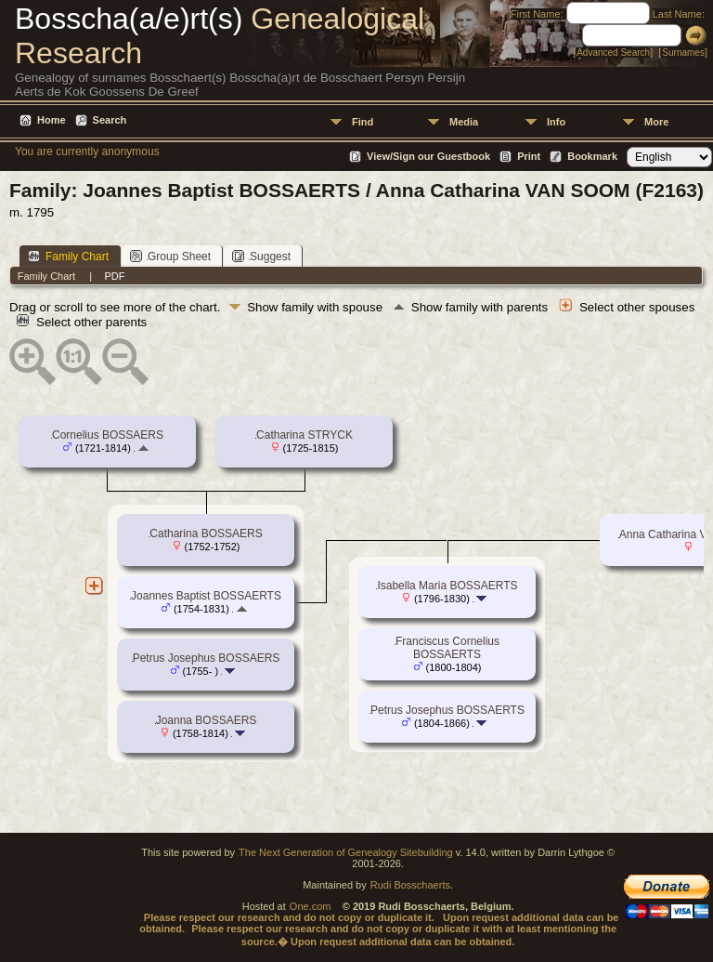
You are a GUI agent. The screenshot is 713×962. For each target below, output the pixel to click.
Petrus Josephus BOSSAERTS (447, 710)
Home (51, 119)
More (656, 121)
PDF (114, 276)
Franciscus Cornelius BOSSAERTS (447, 648)
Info (556, 121)
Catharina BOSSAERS (205, 533)
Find (362, 121)
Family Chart (68, 256)
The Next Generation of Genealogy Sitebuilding (346, 852)
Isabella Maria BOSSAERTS (447, 585)
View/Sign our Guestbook (428, 156)
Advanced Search (613, 52)
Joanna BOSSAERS (206, 720)
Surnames (683, 52)
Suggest (261, 256)
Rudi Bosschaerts (410, 884)
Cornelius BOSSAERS (107, 434)
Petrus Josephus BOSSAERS (206, 658)
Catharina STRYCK (304, 434)
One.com (310, 906)
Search (110, 119)
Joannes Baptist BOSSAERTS (206, 595)
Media (463, 121)
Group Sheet (170, 256)
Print (528, 156)
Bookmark (592, 156)
